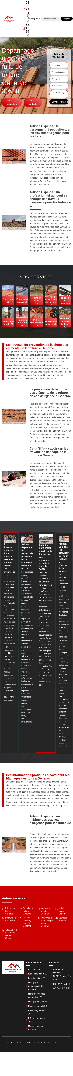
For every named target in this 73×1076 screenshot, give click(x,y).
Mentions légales (55, 1042)
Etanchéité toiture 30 (37, 974)
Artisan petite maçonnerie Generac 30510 (11, 934)
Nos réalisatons (11, 102)
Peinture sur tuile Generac (11, 919)
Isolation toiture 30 (36, 978)
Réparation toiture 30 (36, 1020)
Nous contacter (33, 102)
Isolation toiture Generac (62, 911)
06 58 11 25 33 (24, 28)
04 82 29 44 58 (24, 9)
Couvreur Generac (62, 919)
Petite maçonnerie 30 (36, 1012)
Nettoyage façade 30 (37, 1002)
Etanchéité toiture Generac (28, 911)
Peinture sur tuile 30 (37, 1006)
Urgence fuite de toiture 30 (35, 1028)
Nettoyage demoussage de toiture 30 (35, 986)
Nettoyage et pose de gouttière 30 (36, 995)
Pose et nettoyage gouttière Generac (27, 922)
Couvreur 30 (34, 969)
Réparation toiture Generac (10, 911)
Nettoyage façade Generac (45, 911)
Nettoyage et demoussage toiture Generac (47, 922)
